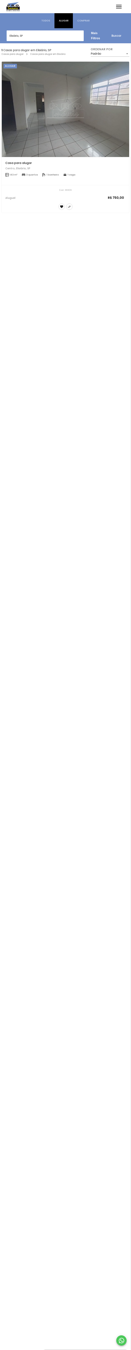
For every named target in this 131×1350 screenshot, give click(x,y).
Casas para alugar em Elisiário (48, 54)
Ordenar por (102, 49)
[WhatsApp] (121, 1340)
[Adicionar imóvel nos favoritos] (62, 207)
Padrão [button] (96, 54)
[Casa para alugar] (65, 109)
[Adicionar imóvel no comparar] (69, 207)
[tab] (45, 20)
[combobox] (45, 35)
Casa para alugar (18, 163)
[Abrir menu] (119, 6)
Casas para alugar (12, 54)
